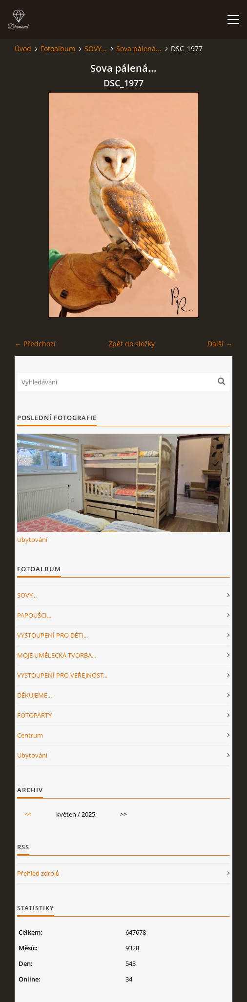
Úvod (23, 48)
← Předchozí (35, 343)
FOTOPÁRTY (34, 715)
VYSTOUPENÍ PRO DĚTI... (52, 635)
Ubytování (32, 539)
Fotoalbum (58, 48)
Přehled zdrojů (38, 873)
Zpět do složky (131, 343)
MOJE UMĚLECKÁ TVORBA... (56, 655)
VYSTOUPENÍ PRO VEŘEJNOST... (62, 675)
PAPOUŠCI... (34, 615)
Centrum (30, 735)
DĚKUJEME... (34, 695)
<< (27, 814)
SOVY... (95, 48)
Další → (219, 343)
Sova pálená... (139, 48)
